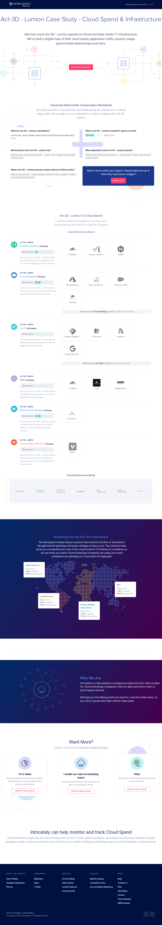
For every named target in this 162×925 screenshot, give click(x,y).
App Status (122, 891)
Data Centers (68, 883)
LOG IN (150, 4)
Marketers (38, 879)
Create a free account (25, 791)
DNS (23, 380)
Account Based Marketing (101, 887)
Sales (36, 883)
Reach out (118, 181)
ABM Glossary (124, 903)
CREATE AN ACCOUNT (81, 67)
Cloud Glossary (124, 899)
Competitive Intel (97, 883)
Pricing (9, 887)
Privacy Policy (28, 913)
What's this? (109, 135)
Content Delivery (29, 246)
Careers (121, 895)
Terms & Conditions (14, 913)
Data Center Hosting (32, 410)
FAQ (120, 887)
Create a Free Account (124, 312)
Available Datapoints (15, 883)
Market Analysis (97, 879)
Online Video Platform (32, 444)
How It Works (12, 879)
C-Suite (37, 887)
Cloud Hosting (28, 276)
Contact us (122, 883)
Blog (120, 879)
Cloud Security (68, 891)
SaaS (23, 328)
